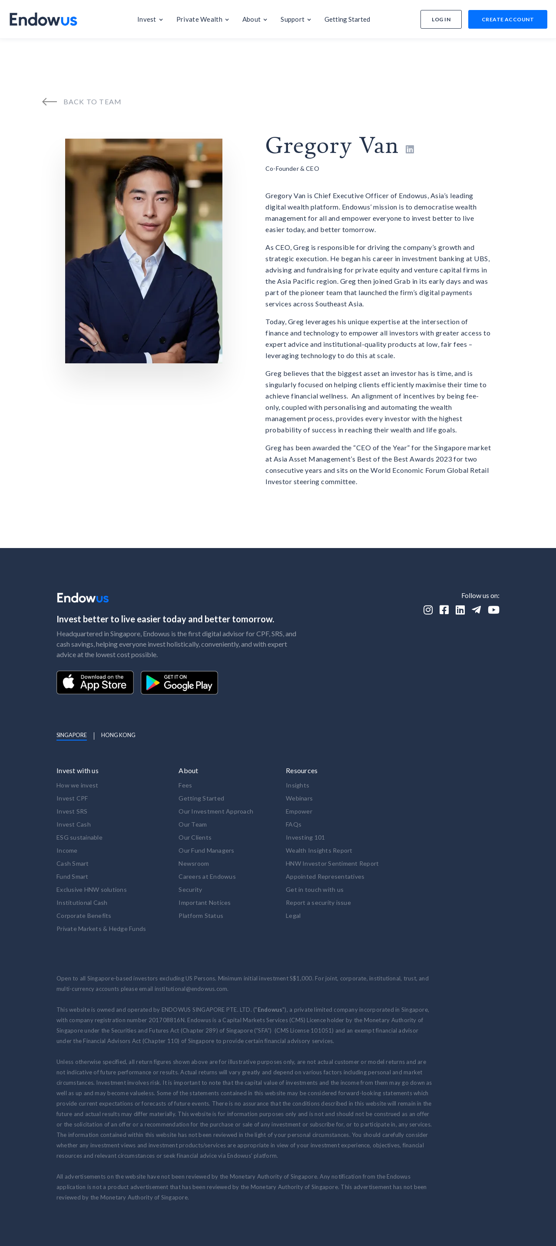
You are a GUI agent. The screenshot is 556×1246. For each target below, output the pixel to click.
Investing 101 (305, 837)
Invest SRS (72, 811)
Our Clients (195, 837)
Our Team (193, 824)
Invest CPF (72, 798)
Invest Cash (73, 824)
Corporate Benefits (84, 915)
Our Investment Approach (216, 811)
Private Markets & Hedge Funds (101, 928)
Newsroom (194, 863)
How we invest (77, 785)
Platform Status (201, 915)
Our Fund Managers (206, 850)
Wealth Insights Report (319, 850)
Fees (185, 785)
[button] (150, 19)
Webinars (299, 798)
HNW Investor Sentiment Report (332, 863)
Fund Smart (72, 876)
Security (190, 889)
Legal (293, 915)
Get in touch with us (315, 889)
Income (67, 850)
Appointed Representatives (325, 876)
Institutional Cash (82, 902)
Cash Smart (72, 863)
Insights (297, 785)
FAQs (293, 824)
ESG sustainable (79, 837)
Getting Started (201, 798)
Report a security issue (318, 902)
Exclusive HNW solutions (91, 889)
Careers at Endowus (207, 876)
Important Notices (205, 902)
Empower (299, 811)
